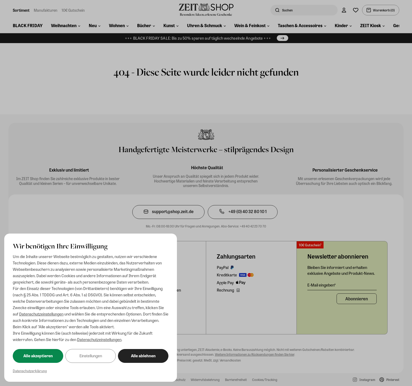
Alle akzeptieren (38, 356)
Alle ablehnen (143, 356)
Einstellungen (90, 356)
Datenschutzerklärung (30, 370)
